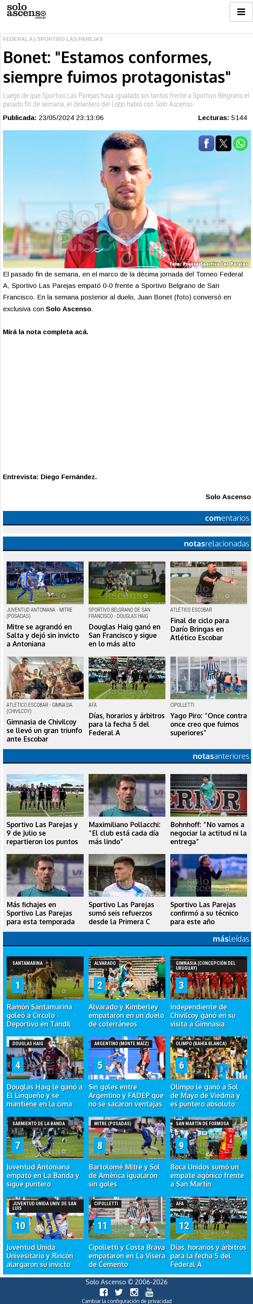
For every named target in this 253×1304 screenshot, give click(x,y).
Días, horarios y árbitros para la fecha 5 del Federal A (127, 724)
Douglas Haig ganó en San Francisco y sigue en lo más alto (124, 635)
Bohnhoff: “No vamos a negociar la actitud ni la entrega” (208, 833)
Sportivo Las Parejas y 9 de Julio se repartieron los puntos (42, 833)
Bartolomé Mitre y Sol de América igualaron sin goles (124, 1175)
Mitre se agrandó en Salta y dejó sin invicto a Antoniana (43, 635)
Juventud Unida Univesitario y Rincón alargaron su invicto (40, 1256)
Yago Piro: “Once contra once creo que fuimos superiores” (208, 724)
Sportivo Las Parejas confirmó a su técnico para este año (204, 913)
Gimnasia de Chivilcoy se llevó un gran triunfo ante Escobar (44, 730)
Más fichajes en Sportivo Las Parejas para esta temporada (41, 913)
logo (26, 11)
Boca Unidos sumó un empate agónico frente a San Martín (207, 1175)
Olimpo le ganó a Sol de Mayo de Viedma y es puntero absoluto (205, 1095)
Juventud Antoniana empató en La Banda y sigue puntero (43, 1175)
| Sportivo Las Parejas (68, 39)
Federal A (18, 39)
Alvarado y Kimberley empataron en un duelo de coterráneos (126, 1015)
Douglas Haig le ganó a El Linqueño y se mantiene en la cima (45, 1095)
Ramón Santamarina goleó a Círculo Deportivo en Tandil (39, 1015)
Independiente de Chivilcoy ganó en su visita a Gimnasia (203, 1015)
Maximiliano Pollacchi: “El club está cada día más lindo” (124, 833)
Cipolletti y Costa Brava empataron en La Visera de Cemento (127, 1256)
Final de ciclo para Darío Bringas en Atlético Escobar (199, 629)
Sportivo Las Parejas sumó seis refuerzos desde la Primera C (121, 913)
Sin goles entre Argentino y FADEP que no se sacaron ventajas (126, 1095)
